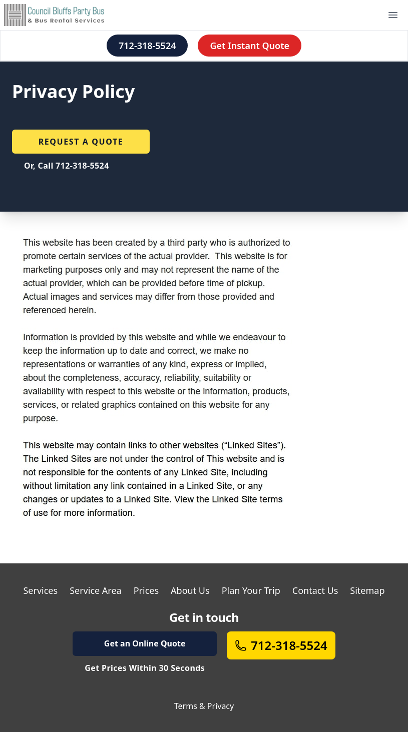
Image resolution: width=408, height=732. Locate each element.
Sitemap (367, 590)
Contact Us (315, 590)
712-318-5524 (147, 46)
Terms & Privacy (204, 705)
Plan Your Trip (251, 590)
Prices (146, 590)
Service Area (96, 590)
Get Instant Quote (249, 46)
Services (40, 590)
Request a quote (81, 141)
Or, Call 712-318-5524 (66, 165)
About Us (190, 590)
